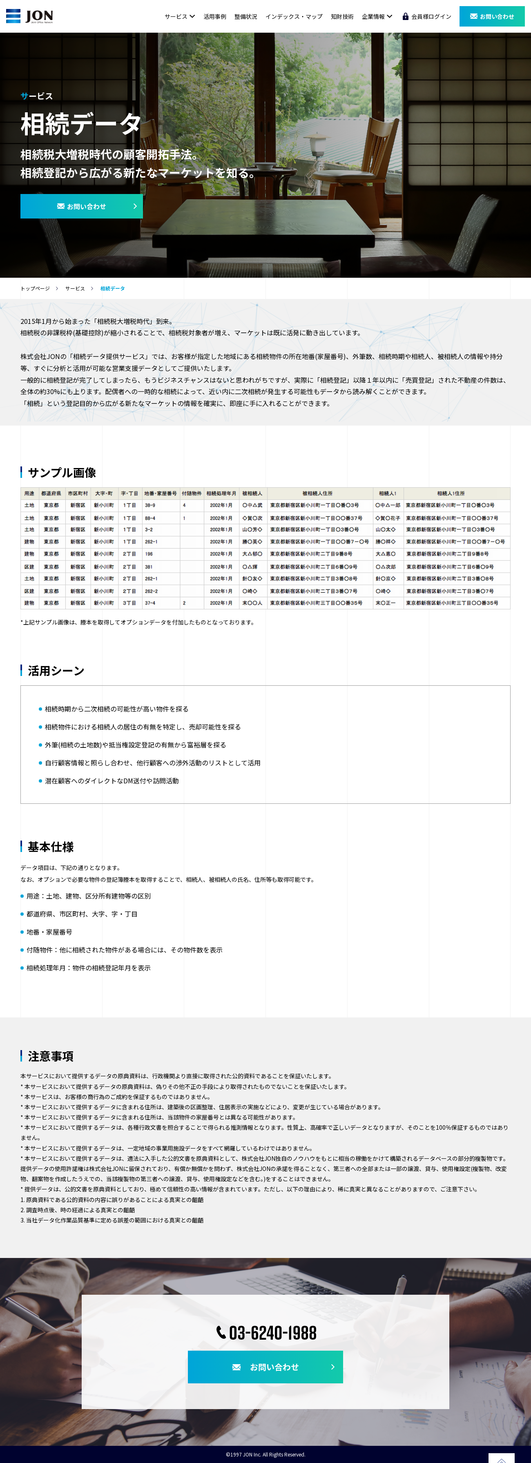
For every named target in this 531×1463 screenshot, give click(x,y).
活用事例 (214, 16)
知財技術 (342, 16)
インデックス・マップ (294, 16)
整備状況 (245, 16)
